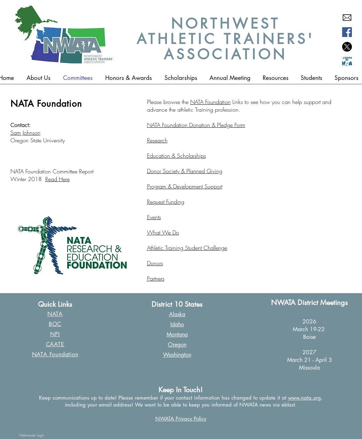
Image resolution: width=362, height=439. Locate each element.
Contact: (20, 125)
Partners (155, 278)
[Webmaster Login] (32, 435)
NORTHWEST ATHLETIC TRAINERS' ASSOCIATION (226, 39)
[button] (128, 78)
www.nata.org (304, 397)
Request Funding (165, 202)
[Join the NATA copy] (347, 61)
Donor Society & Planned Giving (184, 171)
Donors (155, 263)
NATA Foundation (210, 102)
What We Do (163, 232)
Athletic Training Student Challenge (187, 248)
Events (154, 217)
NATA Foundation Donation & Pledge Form (196, 125)
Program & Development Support (184, 186)
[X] (347, 47)
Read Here (57, 179)
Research (157, 140)
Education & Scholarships (176, 155)
